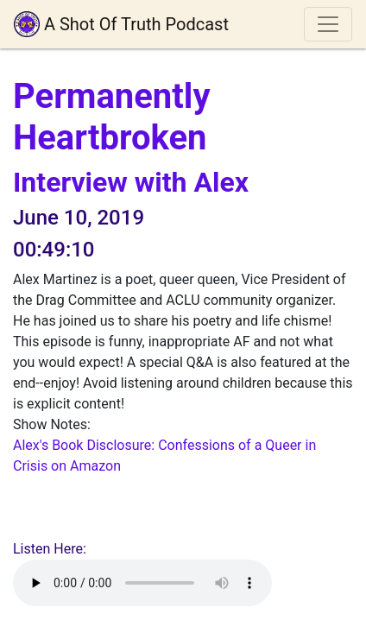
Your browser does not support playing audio (142, 583)
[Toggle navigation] (328, 24)
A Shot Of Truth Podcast (121, 24)
